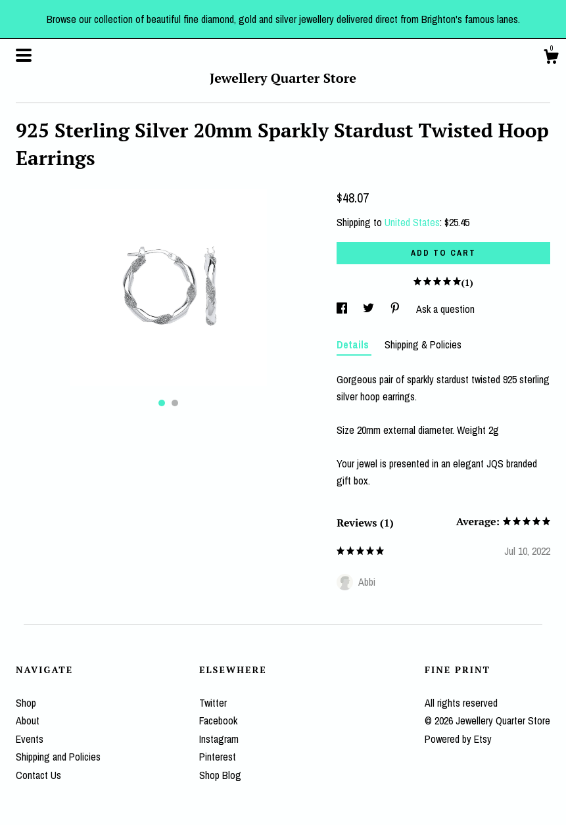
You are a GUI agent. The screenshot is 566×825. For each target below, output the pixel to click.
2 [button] (175, 403)
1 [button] (161, 403)
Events (29, 739)
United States (412, 222)
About (27, 720)
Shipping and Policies (58, 756)
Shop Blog (220, 775)
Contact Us (38, 775)
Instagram (219, 739)
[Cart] (551, 58)
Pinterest (217, 756)
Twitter (213, 702)
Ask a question (445, 309)
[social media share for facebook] (343, 309)
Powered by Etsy (458, 739)
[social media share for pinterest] (396, 309)
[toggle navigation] (24, 55)
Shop (26, 702)
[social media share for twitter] (370, 309)
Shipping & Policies (423, 344)
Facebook (218, 720)
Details (354, 344)
